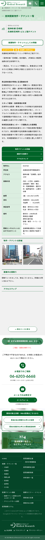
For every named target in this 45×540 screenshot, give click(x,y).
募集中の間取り (29, 154)
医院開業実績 (28, 472)
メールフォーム (26, 400)
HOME (4, 458)
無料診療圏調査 (30, 462)
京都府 (6, 474)
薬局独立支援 (28, 497)
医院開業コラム (8, 506)
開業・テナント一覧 (9, 464)
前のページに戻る (22, 329)
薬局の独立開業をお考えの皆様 (25, 420)
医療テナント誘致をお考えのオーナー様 (12, 497)
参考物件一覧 (28, 477)
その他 (6, 487)
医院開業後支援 (29, 467)
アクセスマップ (29, 159)
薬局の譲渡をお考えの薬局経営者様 (24, 426)
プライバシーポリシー (17, 514)
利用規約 (30, 514)
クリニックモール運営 (11, 501)
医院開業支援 (28, 458)
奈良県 (6, 480)
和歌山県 (7, 477)
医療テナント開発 (8, 492)
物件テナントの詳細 (28, 149)
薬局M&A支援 (28, 503)
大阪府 (6, 467)
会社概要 (8, 530)
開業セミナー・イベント (32, 492)
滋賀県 (6, 484)
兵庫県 (6, 470)
